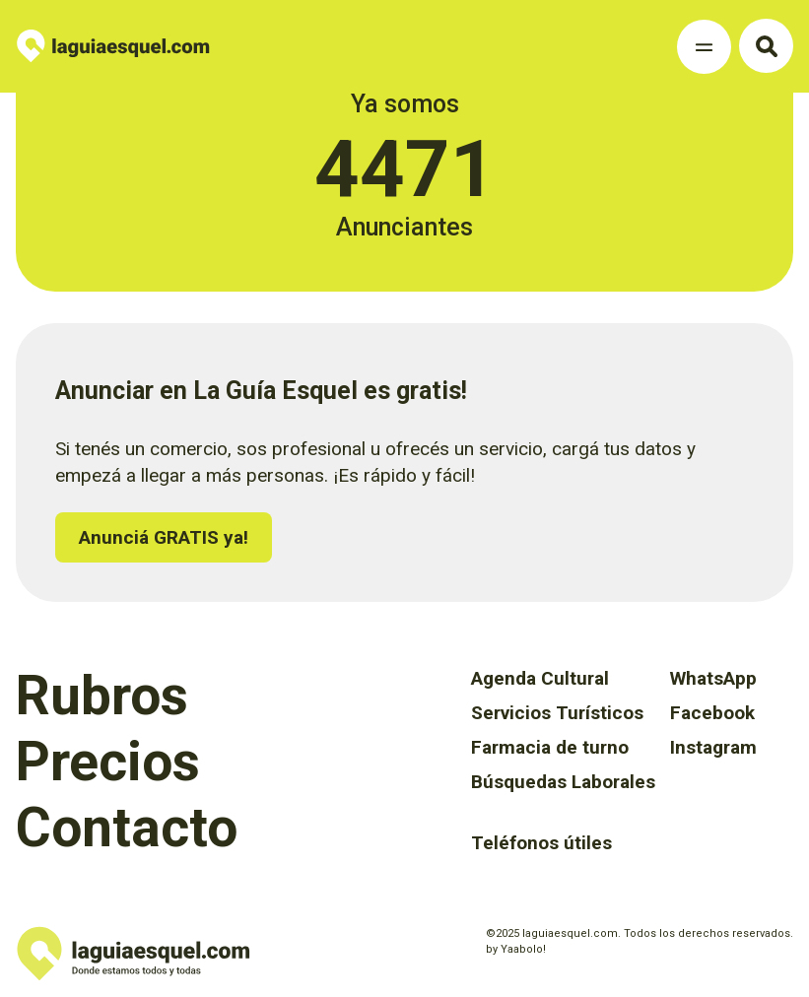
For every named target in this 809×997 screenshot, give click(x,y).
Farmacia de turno (550, 747)
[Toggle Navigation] (704, 47)
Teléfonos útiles (541, 842)
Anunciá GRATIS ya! (163, 537)
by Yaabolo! (516, 949)
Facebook (712, 712)
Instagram (713, 747)
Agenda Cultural (540, 678)
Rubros (102, 695)
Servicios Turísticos (557, 712)
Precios (108, 761)
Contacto (126, 827)
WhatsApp (713, 678)
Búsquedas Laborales (563, 781)
